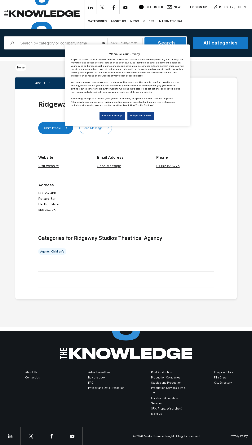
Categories (97, 21)
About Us (118, 21)
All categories (220, 43)
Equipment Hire (223, 372)
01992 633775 (168, 166)
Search (166, 43)
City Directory (223, 382)
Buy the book (96, 377)
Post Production (161, 372)
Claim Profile (55, 128)
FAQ (91, 382)
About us (43, 83)
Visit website (48, 166)
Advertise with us (99, 372)
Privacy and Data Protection (106, 387)
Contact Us (32, 377)
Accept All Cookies (141, 115)
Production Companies (165, 377)
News (134, 21)
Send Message (95, 128)
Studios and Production (166, 382)
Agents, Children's (52, 251)
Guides (148, 21)
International (170, 21)
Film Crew (220, 377)
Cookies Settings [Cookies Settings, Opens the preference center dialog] (112, 115)
